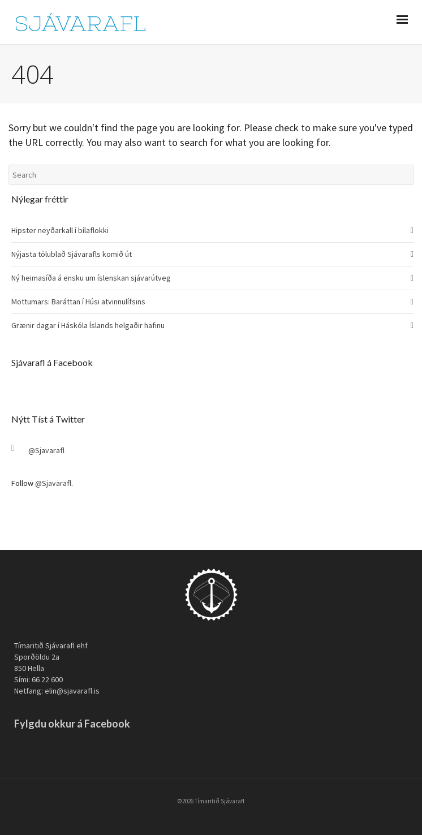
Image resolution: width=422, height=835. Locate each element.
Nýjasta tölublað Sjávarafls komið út (71, 254)
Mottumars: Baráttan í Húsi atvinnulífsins (78, 301)
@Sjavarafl (46, 450)
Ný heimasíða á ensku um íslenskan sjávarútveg (91, 278)
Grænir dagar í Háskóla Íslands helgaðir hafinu (88, 325)
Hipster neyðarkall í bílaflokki (60, 230)
